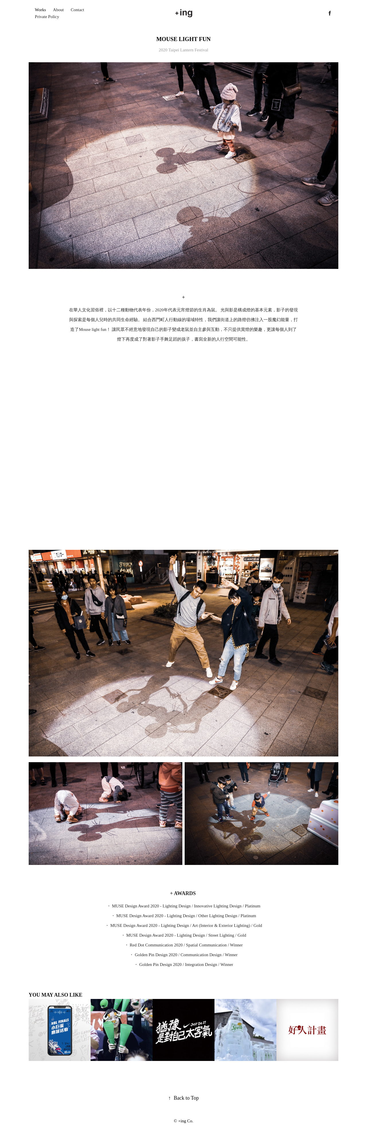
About (58, 9)
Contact (77, 9)
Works (40, 9)
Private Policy (47, 16)
